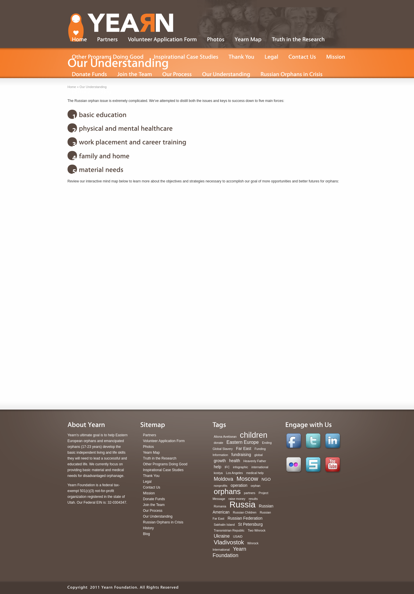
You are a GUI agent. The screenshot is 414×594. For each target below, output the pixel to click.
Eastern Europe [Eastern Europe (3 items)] (242, 442)
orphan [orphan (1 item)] (255, 485)
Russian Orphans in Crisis (163, 522)
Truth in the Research (159, 458)
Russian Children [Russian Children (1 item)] (244, 512)
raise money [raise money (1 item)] (237, 498)
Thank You (151, 476)
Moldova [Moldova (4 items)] (223, 479)
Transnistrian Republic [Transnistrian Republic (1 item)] (229, 530)
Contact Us (151, 487)
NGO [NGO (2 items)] (266, 479)
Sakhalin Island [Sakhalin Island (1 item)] (224, 524)
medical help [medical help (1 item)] (255, 473)
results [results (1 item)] (253, 498)
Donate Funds (154, 499)
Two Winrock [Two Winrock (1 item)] (256, 530)
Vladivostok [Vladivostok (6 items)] (229, 542)
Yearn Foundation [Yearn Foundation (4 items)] (229, 552)
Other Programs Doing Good (165, 464)
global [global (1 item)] (258, 455)
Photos (148, 447)
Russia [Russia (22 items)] (242, 504)
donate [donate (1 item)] (218, 442)
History (148, 528)
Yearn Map (151, 453)
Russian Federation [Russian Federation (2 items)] (245, 518)
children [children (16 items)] (253, 435)
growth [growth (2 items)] (220, 460)
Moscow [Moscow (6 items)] (247, 478)
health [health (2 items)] (234, 460)
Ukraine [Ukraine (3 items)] (222, 536)
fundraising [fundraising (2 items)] (241, 454)
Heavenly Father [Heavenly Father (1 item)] (254, 461)
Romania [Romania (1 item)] (220, 506)
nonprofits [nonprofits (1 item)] (220, 485)
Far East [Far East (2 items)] (243, 448)
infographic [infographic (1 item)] (240, 467)
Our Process (153, 511)
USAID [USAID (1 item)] (237, 536)
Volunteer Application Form (164, 441)
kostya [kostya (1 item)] (218, 473)
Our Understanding (157, 516)
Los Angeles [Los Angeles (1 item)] (234, 473)
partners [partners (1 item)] (249, 493)
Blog (146, 534)
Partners (149, 435)
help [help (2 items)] (217, 466)
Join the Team (154, 505)
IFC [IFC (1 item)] (227, 467)
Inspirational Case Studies (163, 470)
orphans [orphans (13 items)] (227, 491)
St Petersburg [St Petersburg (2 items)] (250, 524)
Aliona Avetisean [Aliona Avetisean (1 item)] (225, 436)
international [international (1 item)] (259, 467)
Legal (147, 482)
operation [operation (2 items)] (239, 485)
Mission (149, 493)
